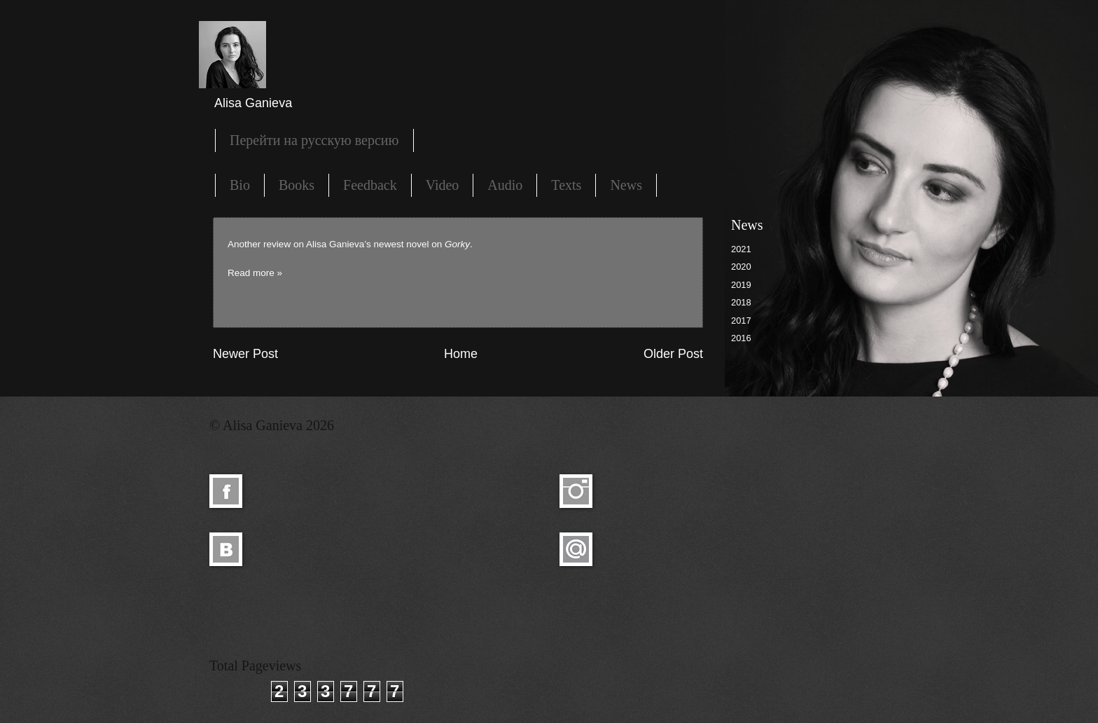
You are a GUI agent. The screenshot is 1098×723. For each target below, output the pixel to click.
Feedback (370, 185)
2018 (741, 302)
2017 (741, 320)
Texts (566, 185)
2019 (741, 285)
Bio (240, 185)
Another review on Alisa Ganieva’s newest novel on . (350, 244)
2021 (741, 249)
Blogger (659, 630)
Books (296, 185)
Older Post (673, 354)
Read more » (255, 273)
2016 (741, 338)
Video (442, 185)
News (626, 185)
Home (461, 354)
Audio (504, 185)
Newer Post (245, 354)
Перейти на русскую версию (314, 140)
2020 (741, 266)
